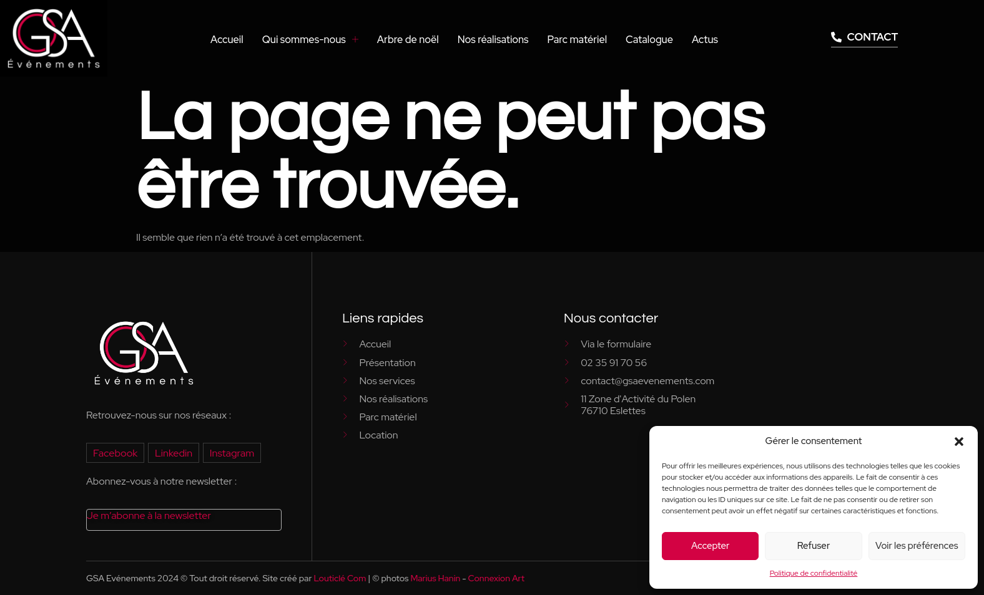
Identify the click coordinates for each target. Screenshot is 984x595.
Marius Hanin (435, 578)
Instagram (230, 452)
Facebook (115, 452)
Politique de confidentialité (814, 573)
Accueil (234, 39)
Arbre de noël (412, 39)
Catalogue (650, 39)
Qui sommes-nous (315, 39)
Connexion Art (496, 578)
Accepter (710, 545)
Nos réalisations (496, 39)
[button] (959, 441)
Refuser (813, 545)
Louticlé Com (339, 578)
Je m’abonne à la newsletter (148, 515)
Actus (705, 39)
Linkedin (172, 452)
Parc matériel (579, 39)
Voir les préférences (916, 545)
